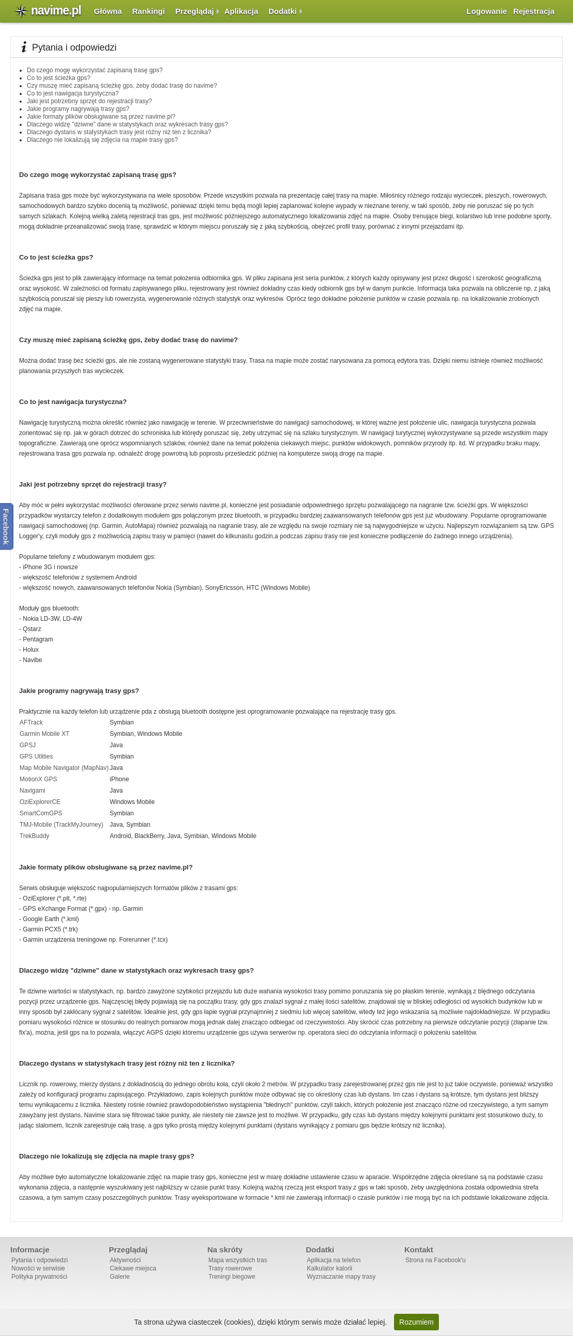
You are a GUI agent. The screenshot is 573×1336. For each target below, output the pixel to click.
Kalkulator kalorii (329, 1268)
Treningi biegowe (231, 1276)
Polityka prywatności (39, 1276)
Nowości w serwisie (38, 1268)
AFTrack (31, 722)
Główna (108, 11)
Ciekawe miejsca (133, 1268)
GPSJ (28, 745)
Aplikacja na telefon (334, 1260)
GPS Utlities (36, 756)
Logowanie (487, 11)
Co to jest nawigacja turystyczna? (73, 93)
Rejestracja (533, 11)
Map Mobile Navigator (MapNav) (64, 767)
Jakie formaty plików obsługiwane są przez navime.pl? (101, 116)
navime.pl (56, 10)
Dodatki (283, 11)
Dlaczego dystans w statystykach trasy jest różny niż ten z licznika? (119, 132)
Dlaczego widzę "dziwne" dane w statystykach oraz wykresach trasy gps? (127, 124)
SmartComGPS (41, 813)
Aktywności (125, 1260)
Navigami (32, 790)
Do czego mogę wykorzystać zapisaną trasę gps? (94, 70)
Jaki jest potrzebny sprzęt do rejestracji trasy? (89, 101)
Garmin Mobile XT (45, 733)
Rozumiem (416, 1322)
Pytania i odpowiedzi (39, 1260)
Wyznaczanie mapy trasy (341, 1276)
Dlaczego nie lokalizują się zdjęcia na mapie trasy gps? (102, 139)
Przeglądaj (194, 11)
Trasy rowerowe (230, 1268)
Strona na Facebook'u (435, 1260)
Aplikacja (241, 11)
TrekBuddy (35, 836)
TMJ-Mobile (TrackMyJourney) (61, 824)
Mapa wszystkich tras (237, 1260)
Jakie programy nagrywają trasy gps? (78, 108)
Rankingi (148, 11)
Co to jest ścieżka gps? (58, 78)
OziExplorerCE (40, 802)
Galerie (120, 1276)
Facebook (6, 526)
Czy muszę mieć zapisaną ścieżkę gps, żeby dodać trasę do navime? (122, 85)
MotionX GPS (38, 779)
